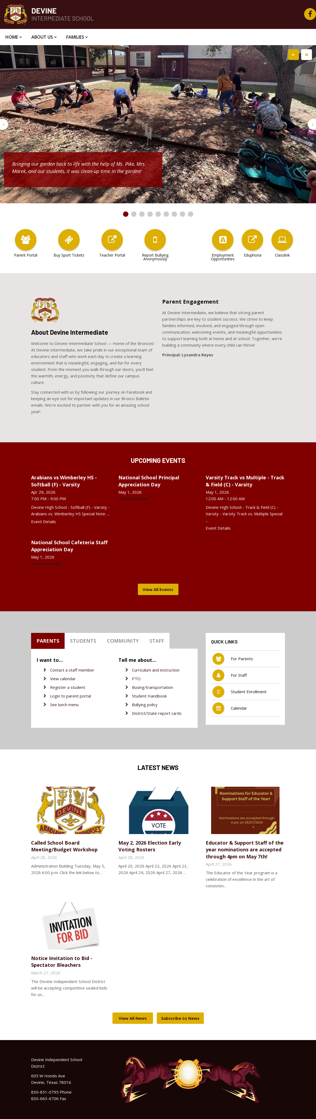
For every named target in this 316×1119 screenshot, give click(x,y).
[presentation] (4, 124)
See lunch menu (64, 704)
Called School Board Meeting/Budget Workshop (64, 846)
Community (123, 640)
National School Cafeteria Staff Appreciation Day (69, 545)
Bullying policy (145, 704)
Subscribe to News (180, 1018)
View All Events (158, 589)
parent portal (78, 696)
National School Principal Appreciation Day (148, 480)
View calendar (63, 678)
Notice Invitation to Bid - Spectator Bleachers (61, 961)
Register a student (67, 687)
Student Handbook (149, 696)
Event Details (43, 521)
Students (83, 640)
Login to (58, 696)
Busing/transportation (152, 687)
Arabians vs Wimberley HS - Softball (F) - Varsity (64, 480)
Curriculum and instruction (155, 670)
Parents (47, 640)
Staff (156, 640)
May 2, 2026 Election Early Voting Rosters (149, 846)
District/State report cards (157, 713)
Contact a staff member (72, 670)
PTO (136, 678)
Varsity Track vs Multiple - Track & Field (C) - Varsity (245, 480)
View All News (133, 1018)
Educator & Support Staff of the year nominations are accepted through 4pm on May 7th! (245, 849)
